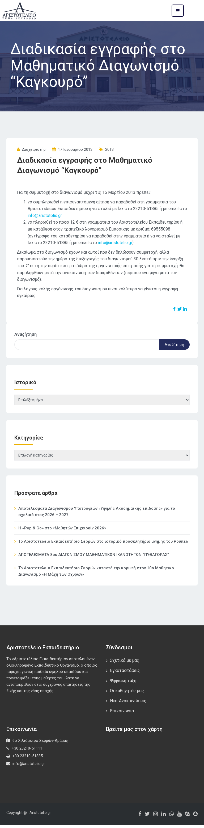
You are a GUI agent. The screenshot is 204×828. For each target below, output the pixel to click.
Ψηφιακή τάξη (123, 683)
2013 (109, 149)
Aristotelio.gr (40, 816)
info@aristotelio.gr (45, 215)
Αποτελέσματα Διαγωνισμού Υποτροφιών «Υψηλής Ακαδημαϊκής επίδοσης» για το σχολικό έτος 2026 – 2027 (96, 514)
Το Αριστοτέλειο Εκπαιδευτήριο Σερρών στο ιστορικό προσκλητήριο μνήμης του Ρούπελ (103, 544)
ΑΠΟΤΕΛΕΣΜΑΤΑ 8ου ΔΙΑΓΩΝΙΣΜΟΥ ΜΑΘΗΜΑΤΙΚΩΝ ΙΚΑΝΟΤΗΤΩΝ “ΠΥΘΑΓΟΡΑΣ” (93, 557)
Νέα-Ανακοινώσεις (128, 703)
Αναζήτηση (25, 334)
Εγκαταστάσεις (125, 673)
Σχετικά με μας (124, 663)
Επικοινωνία (122, 714)
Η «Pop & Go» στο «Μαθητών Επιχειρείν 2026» (62, 531)
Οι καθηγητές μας (127, 693)
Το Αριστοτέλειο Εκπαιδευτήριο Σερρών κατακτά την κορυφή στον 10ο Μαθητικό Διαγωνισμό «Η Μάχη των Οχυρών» (96, 574)
